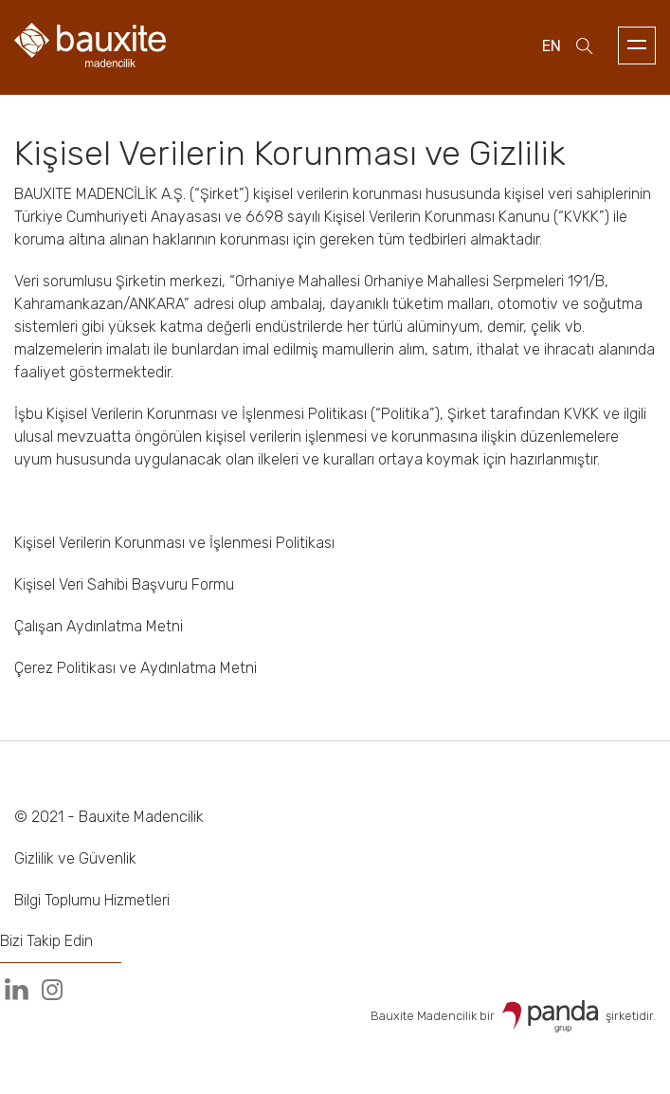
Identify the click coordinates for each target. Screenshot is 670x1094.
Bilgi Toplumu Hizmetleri (92, 900)
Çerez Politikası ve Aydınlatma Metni (135, 668)
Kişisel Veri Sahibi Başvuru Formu (124, 584)
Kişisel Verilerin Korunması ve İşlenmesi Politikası (174, 543)
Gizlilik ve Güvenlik (75, 858)
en (551, 46)
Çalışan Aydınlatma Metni (98, 626)
